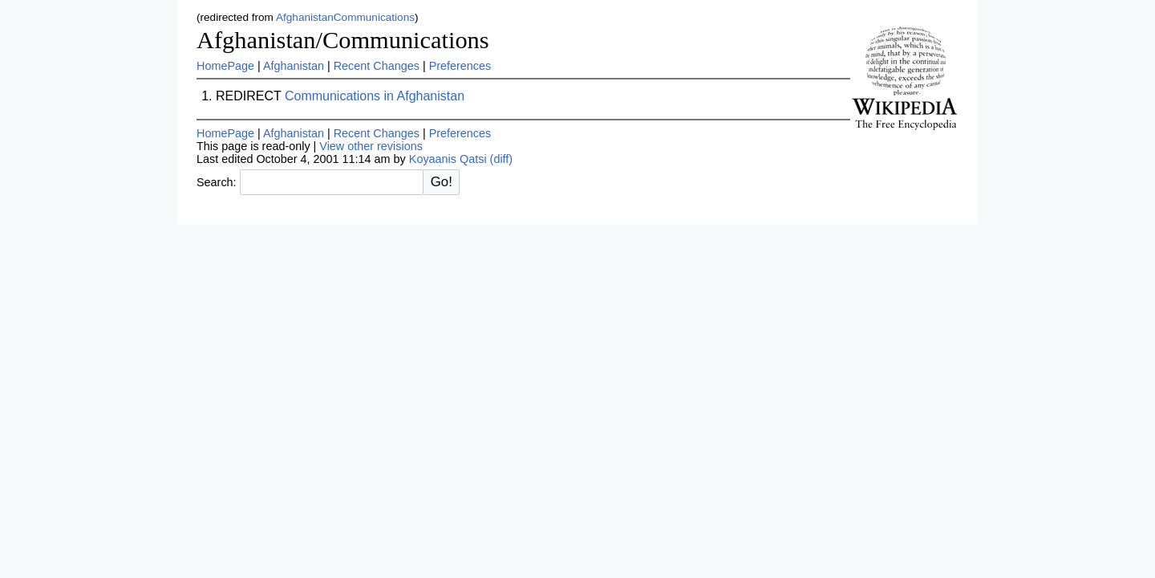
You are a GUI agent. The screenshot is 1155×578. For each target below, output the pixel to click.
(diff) (501, 159)
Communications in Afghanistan (374, 96)
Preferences (460, 65)
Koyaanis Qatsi (448, 159)
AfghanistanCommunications (345, 17)
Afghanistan (293, 65)
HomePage (225, 65)
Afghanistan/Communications (343, 40)
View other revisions (371, 146)
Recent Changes (376, 65)
